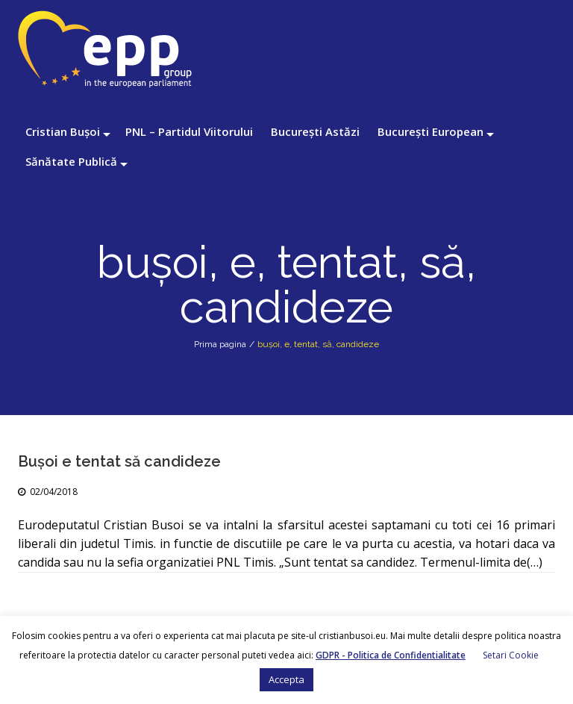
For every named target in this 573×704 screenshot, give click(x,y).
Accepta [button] (286, 679)
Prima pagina (220, 344)
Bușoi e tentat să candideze (119, 461)
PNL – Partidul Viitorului (189, 131)
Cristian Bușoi (62, 131)
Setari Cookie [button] (511, 655)
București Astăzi (315, 131)
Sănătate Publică (71, 161)
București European (430, 131)
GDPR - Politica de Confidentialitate (391, 655)
